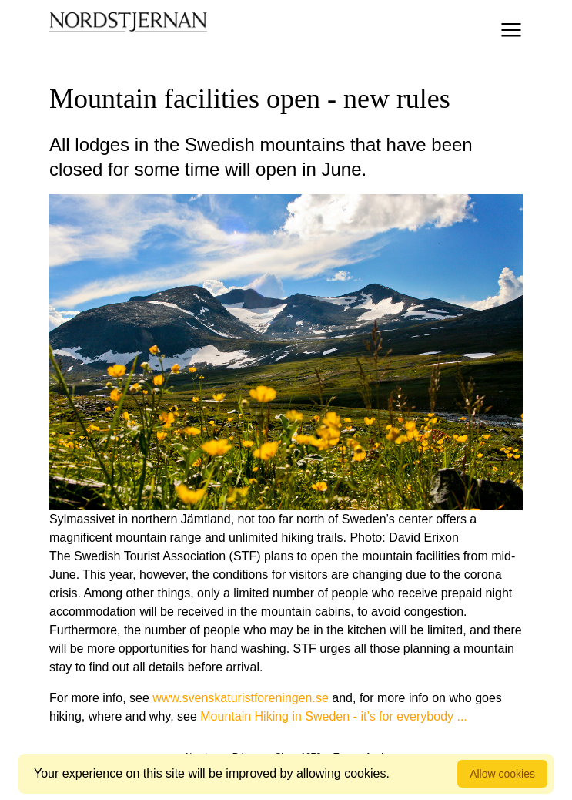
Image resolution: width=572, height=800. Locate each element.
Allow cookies (502, 774)
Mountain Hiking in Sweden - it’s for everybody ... (333, 716)
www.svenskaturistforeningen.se (240, 697)
